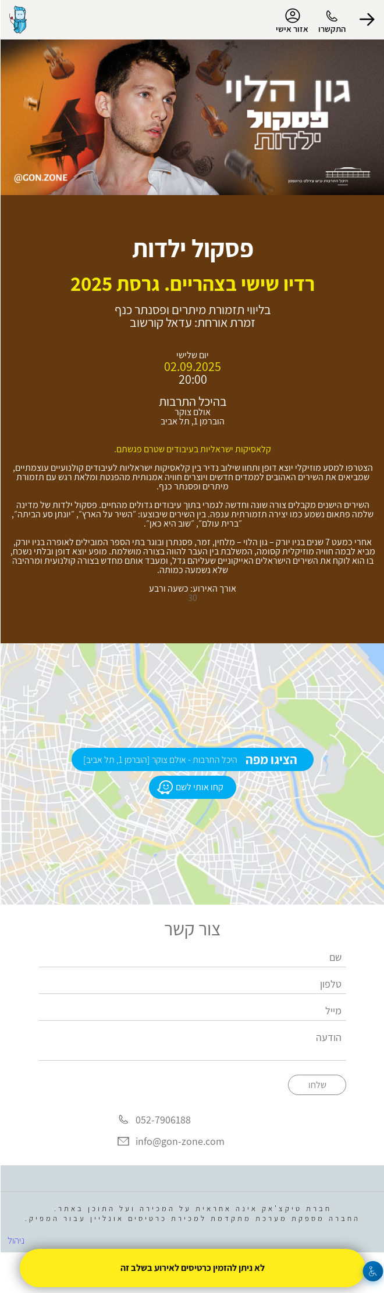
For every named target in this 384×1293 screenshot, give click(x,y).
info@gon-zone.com (179, 1141)
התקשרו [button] (331, 28)
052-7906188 (162, 1119)
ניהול (15, 1240)
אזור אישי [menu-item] (291, 21)
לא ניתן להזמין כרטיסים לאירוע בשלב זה (192, 1268)
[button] (366, 19)
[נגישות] (372, 1271)
